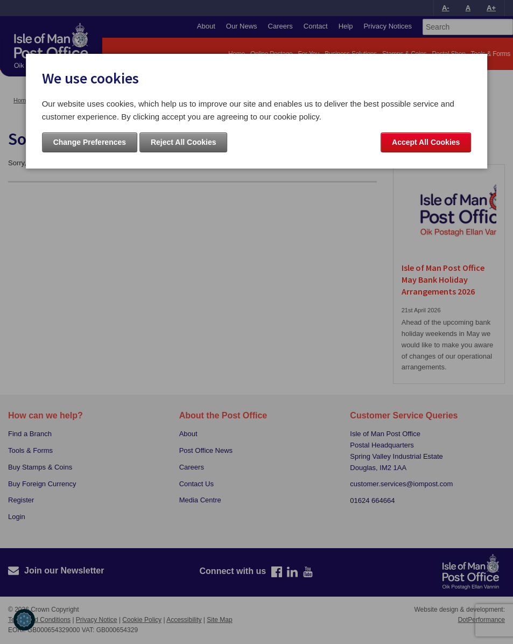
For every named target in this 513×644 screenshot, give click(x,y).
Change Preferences (89, 142)
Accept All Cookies (426, 142)
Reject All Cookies (183, 142)
